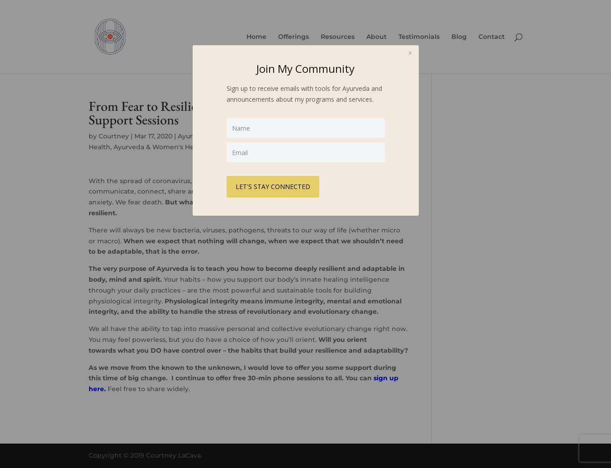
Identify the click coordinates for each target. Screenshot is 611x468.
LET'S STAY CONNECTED (273, 186)
